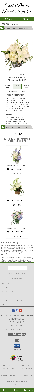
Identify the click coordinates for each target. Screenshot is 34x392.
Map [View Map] (17, 390)
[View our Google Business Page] (17, 311)
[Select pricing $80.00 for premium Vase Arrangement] (26, 86)
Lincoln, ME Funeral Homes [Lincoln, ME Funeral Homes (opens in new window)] (12, 365)
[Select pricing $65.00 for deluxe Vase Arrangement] (17, 86)
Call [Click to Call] (6, 390)
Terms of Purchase (22, 381)
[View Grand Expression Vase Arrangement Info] (17, 155)
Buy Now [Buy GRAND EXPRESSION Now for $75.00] (17, 173)
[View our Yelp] (20, 311)
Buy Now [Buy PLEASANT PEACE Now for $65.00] (17, 236)
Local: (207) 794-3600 (17, 325)
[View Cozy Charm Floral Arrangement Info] (17, 186)
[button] (17, 346)
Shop (8, 19)
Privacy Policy (9, 381)
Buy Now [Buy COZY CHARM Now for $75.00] (17, 205)
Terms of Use (17, 384)
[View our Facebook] (13, 311)
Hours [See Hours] (28, 390)
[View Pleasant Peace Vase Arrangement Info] (17, 218)
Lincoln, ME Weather (8, 375)
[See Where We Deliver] (17, 278)
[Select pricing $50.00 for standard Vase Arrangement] (8, 86)
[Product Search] (17, 268)
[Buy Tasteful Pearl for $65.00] (17, 134)
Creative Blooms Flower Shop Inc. (17, 8)
